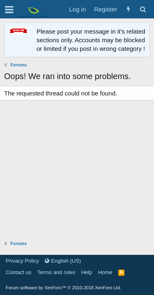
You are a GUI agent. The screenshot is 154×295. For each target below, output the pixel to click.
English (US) (63, 261)
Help (86, 272)
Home (105, 272)
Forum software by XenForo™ (63, 287)
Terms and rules (56, 272)
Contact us (18, 272)
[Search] (143, 9)
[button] (9, 9)
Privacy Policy (22, 261)
